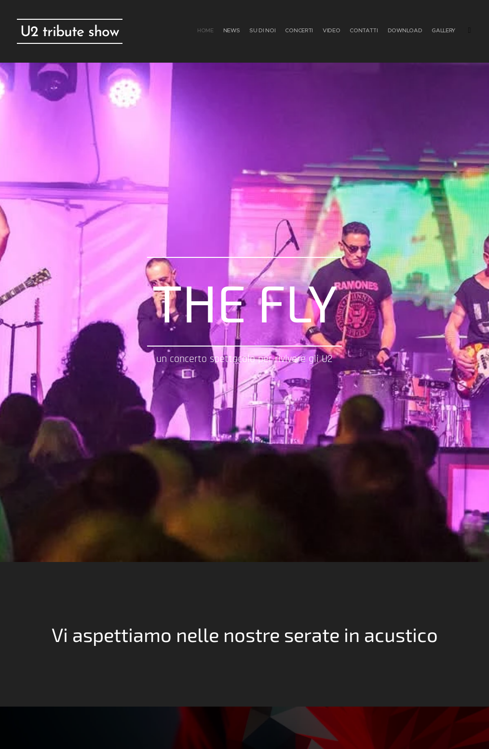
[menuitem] (396, 31)
